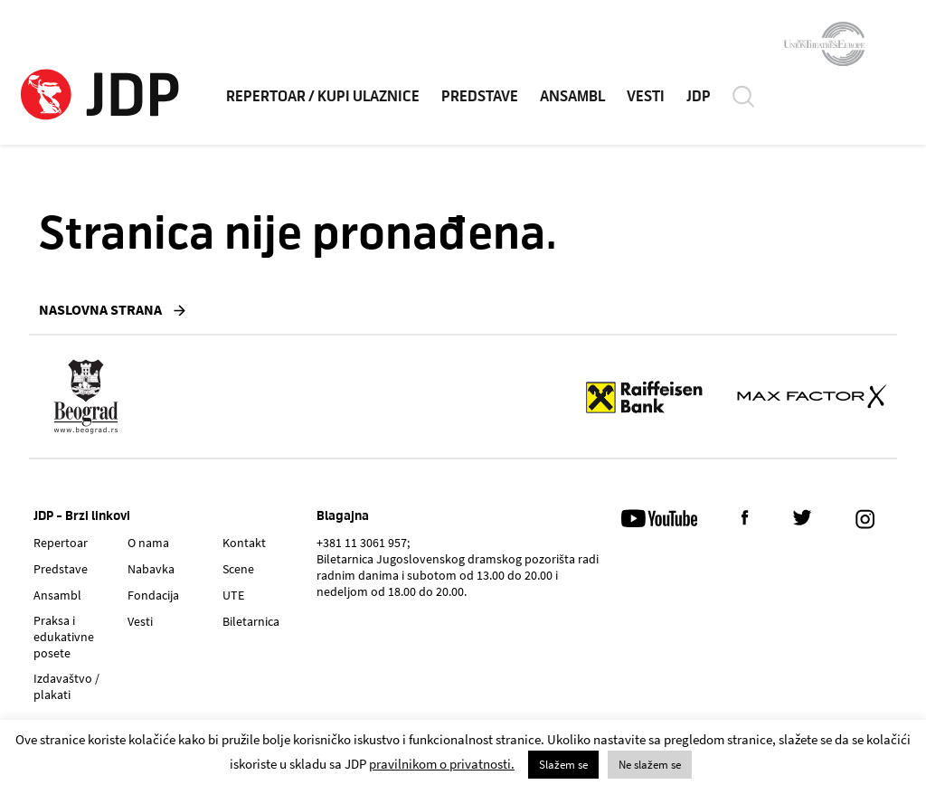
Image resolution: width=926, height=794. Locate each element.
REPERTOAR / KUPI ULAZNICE (323, 98)
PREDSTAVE (479, 98)
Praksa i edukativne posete (63, 636)
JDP (698, 98)
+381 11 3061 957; (363, 542)
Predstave (60, 569)
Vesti (140, 621)
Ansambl (57, 595)
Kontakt (244, 542)
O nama (148, 542)
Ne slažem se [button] (650, 764)
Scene (238, 569)
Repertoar (60, 542)
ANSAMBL (572, 98)
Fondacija (153, 595)
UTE (233, 595)
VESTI (646, 98)
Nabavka (151, 569)
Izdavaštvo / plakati (66, 686)
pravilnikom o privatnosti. (442, 763)
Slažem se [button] (563, 764)
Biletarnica (250, 621)
